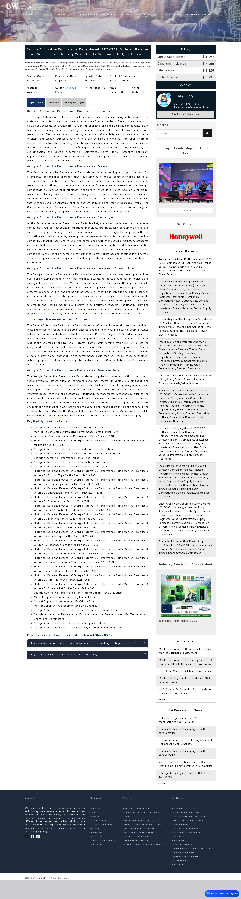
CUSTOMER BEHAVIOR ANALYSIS (141, 851)
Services (82, 7)
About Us (66, 7)
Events (170, 7)
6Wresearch (39, 897)
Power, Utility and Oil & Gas (187, 839)
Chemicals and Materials (186, 831)
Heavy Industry (180, 843)
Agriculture (178, 884)
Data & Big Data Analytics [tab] (98, 103)
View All (186, 211)
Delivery (94, 847)
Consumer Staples (182, 864)
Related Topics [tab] (67, 103)
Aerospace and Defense (185, 827)
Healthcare (178, 856)
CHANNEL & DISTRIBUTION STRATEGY (144, 843)
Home (53, 7)
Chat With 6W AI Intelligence (221, 893)
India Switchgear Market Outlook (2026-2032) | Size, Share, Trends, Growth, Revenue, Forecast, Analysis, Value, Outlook (186, 383)
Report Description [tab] (41, 103)
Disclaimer (96, 851)
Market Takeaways (191, 7)
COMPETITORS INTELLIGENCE (139, 839)
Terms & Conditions (101, 843)
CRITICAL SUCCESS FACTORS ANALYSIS (145, 864)
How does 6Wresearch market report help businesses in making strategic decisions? (88, 644)
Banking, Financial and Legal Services (193, 868)
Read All (164, 715)
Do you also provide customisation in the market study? (88, 655)
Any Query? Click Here (186, 114)
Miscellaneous (180, 880)
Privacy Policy (98, 839)
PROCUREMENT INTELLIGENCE (139, 847)
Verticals (137, 7)
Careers (94, 835)
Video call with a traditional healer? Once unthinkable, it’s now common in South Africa (184, 781)
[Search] (207, 133)
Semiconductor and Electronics (189, 835)
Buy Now (186, 85)
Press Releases (116, 7)
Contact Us (215, 7)
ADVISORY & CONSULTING (137, 827)
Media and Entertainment (186, 876)
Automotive (178, 860)
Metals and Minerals (183, 872)
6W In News (154, 7)
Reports (97, 7)
